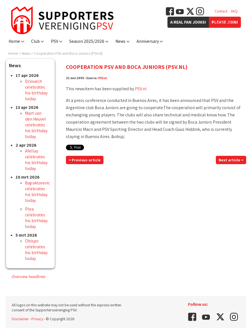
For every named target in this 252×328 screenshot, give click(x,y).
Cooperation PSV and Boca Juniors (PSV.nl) (68, 53)
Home (14, 41)
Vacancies (223, 22)
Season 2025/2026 (86, 41)
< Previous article (85, 159)
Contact (221, 11)
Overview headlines (28, 276)
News (120, 41)
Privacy (37, 318)
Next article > (231, 159)
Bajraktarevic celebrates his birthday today (37, 191)
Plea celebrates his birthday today (36, 217)
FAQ (234, 11)
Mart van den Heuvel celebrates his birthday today (36, 124)
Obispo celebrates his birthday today (36, 249)
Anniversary (148, 41)
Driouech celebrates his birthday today (36, 90)
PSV (54, 41)
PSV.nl (102, 78)
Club (35, 41)
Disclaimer (20, 318)
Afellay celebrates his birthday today (36, 159)
